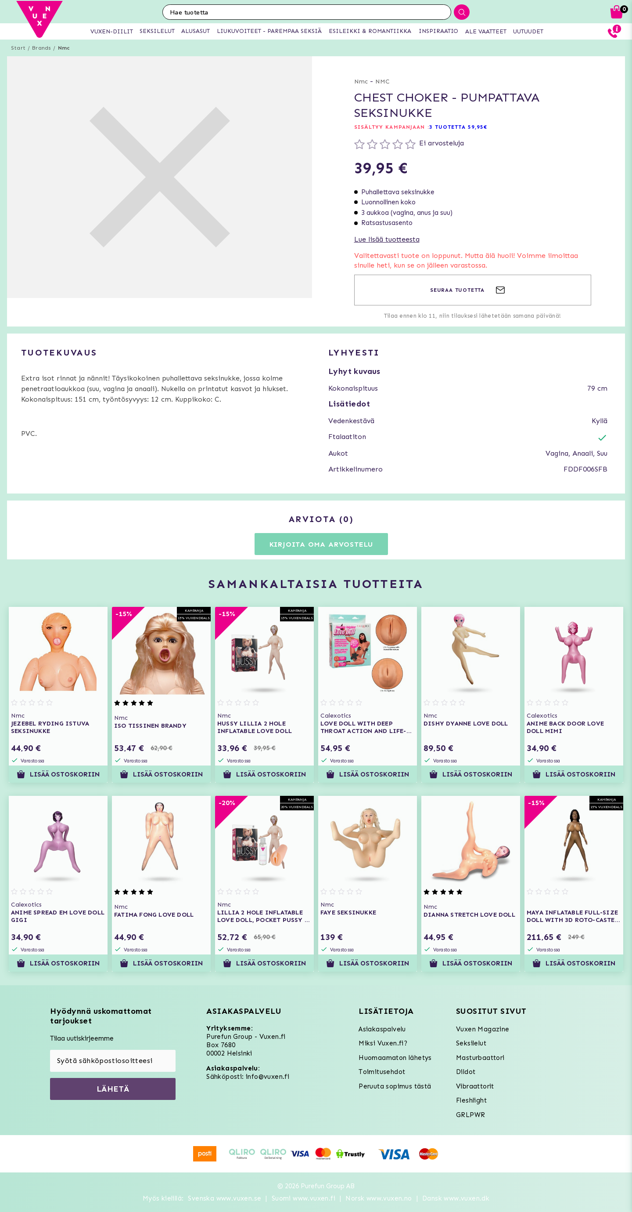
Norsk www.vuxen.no (378, 1198)
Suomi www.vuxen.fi (303, 1198)
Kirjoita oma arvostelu (321, 544)
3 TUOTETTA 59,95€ (458, 127)
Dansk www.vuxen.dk (455, 1198)
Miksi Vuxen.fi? (383, 1043)
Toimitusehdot (382, 1072)
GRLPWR (470, 1115)
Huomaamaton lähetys (395, 1058)
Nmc (64, 48)
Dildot (465, 1072)
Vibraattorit (475, 1086)
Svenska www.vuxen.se (224, 1198)
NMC (382, 81)
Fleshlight (471, 1100)
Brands (41, 48)
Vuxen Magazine (483, 1029)
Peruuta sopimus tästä (395, 1086)
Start (18, 48)
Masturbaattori (480, 1058)
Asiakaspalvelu (382, 1029)
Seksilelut (471, 1043)
